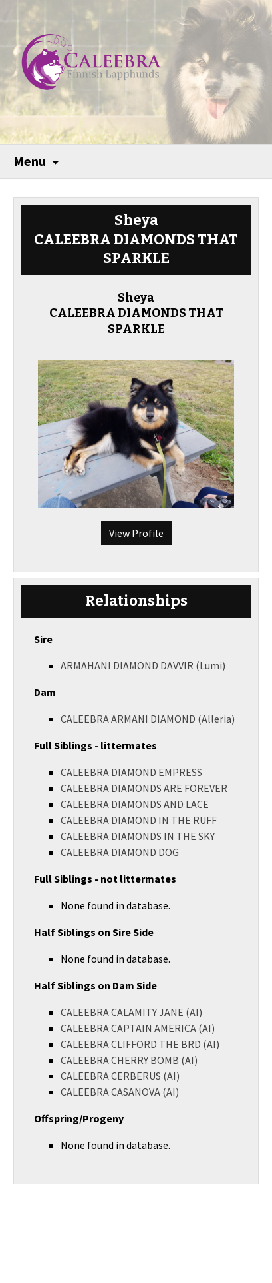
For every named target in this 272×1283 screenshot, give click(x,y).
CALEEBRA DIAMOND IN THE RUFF (139, 820)
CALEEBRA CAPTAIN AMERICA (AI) (138, 1028)
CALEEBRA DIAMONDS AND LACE (135, 804)
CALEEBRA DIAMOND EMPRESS (131, 772)
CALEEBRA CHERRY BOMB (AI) (129, 1060)
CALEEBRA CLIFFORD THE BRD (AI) (140, 1044)
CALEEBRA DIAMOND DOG (120, 852)
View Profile (136, 533)
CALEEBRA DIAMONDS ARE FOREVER (144, 788)
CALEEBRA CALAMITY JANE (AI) (131, 1012)
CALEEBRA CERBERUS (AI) (120, 1075)
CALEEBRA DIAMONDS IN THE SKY (138, 836)
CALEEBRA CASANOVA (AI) (120, 1091)
